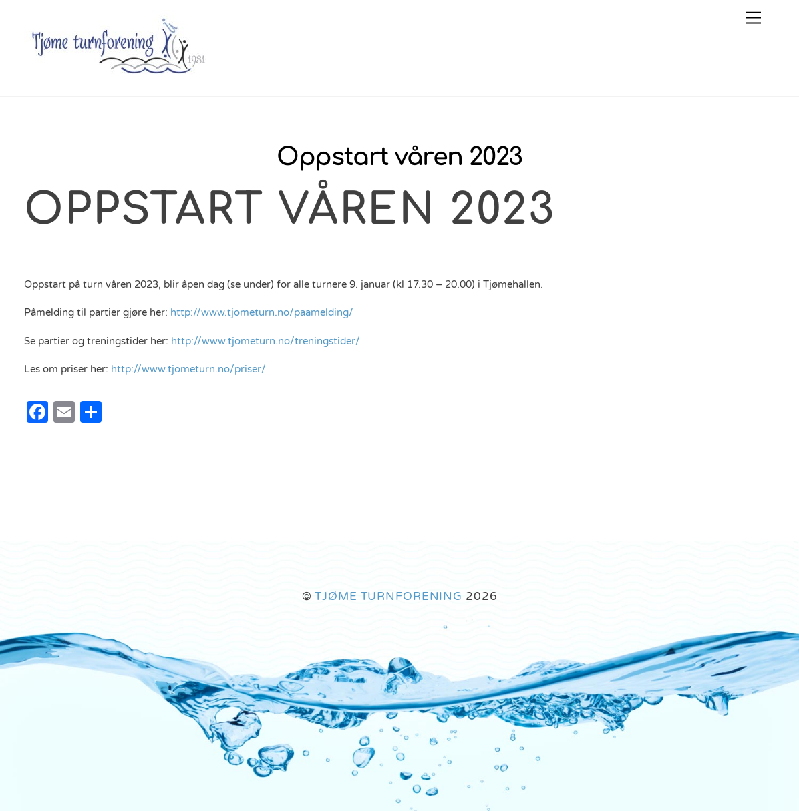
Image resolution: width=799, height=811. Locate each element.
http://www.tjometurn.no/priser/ (188, 369)
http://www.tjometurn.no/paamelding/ (261, 312)
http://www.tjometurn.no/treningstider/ (265, 341)
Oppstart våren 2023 (399, 157)
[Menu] (753, 18)
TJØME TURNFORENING (388, 596)
